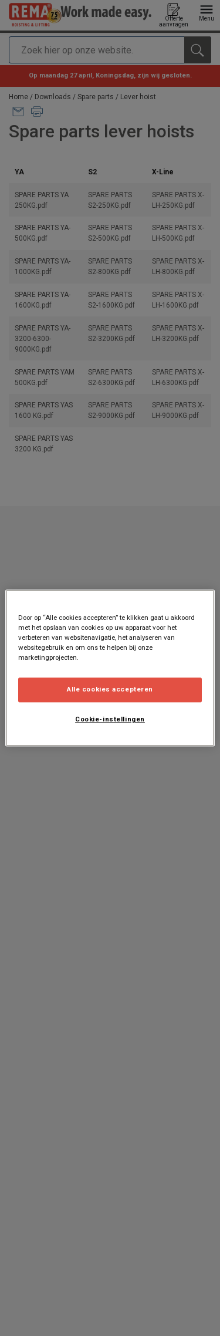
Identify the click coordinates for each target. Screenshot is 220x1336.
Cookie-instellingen (110, 720)
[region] (109, 667)
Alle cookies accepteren (110, 690)
